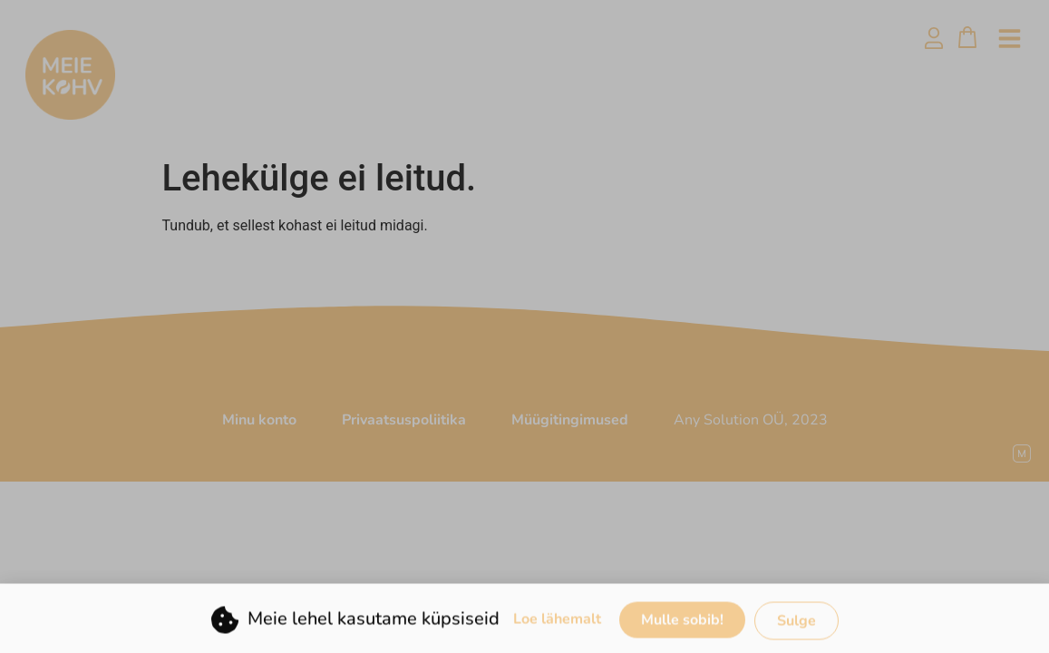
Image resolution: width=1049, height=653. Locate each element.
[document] (524, 326)
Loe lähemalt (557, 626)
